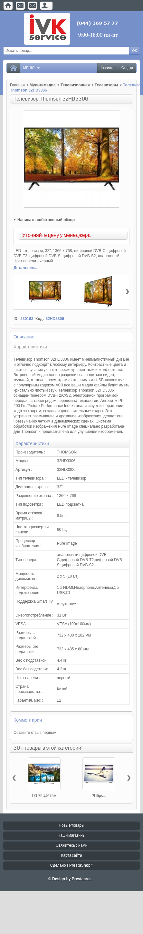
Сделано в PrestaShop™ (71, 865)
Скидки (127, 67)
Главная (17, 85)
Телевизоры (106, 85)
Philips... (98, 795)
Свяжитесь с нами (72, 845)
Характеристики (30, 347)
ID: (16, 318)
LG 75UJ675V (44, 795)
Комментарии (28, 720)
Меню (31, 67)
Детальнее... (25, 268)
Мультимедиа (43, 85)
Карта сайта (71, 855)
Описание (24, 337)
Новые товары (71, 825)
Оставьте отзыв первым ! (36, 732)
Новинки (108, 67)
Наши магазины (72, 835)
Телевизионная (75, 85)
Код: (39, 318)
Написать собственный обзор (46, 220)
